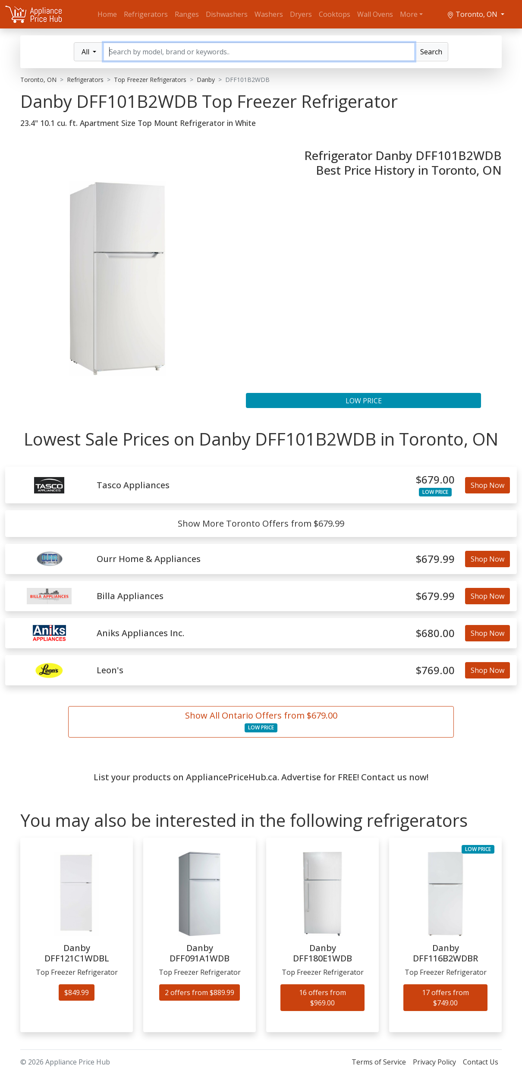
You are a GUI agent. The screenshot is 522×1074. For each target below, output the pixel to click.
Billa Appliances (130, 596)
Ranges (187, 14)
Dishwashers (227, 14)
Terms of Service (379, 1062)
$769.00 (435, 670)
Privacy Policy (434, 1062)
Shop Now (487, 485)
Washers (269, 14)
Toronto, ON (473, 14)
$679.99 (435, 559)
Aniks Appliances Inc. (140, 633)
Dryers (301, 14)
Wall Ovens (375, 14)
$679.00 (435, 480)
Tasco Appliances (133, 485)
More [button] (409, 14)
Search (431, 52)
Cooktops (334, 14)
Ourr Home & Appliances (149, 559)
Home (107, 14)
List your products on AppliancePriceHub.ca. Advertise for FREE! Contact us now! (261, 777)
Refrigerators (146, 14)
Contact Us (480, 1062)
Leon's (110, 670)
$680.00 (435, 633)
